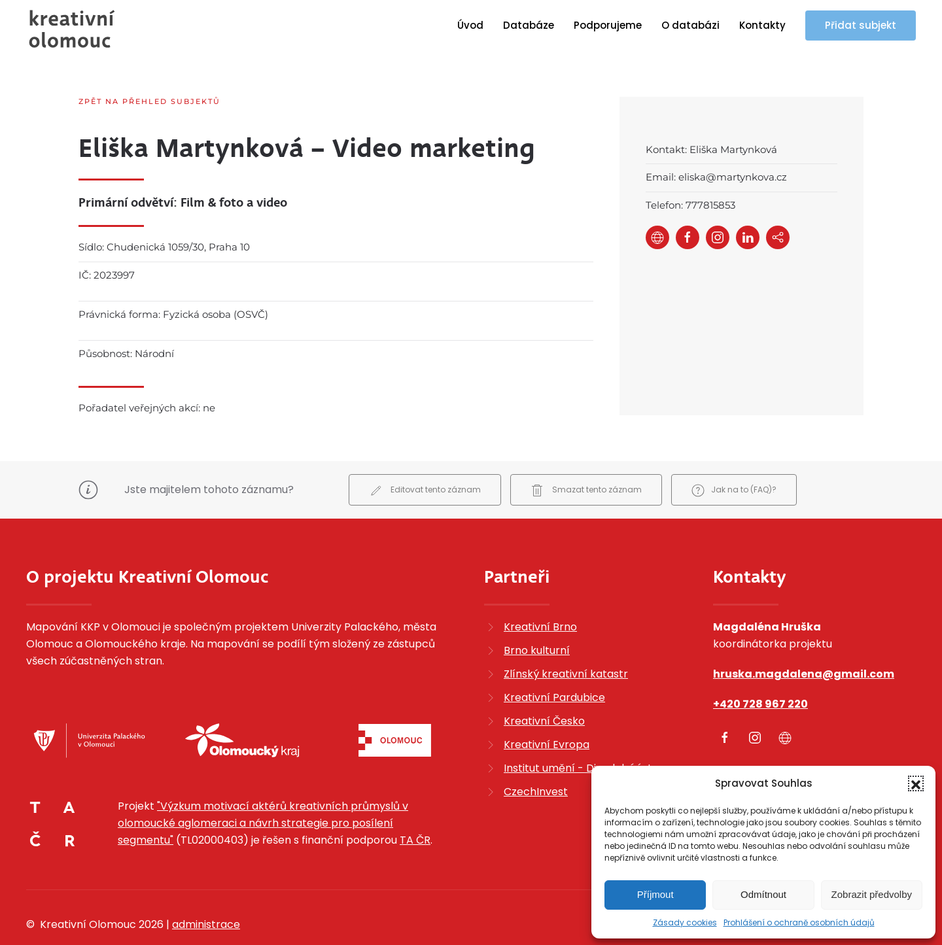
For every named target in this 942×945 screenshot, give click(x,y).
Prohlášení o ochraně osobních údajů (799, 922)
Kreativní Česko (544, 686)
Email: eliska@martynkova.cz (716, 177)
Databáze (528, 25)
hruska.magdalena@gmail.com (803, 639)
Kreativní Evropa (546, 709)
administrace (206, 890)
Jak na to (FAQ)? (733, 456)
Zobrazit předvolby (871, 894)
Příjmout (655, 894)
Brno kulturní (537, 615)
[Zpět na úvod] (72, 29)
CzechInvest (536, 757)
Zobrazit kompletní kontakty (787, 739)
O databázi (690, 25)
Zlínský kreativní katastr (566, 639)
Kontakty (762, 25)
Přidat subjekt (860, 25)
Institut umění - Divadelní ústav (584, 733)
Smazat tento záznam (586, 456)
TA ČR (415, 806)
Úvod (470, 25)
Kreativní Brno (540, 592)
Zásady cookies (685, 922)
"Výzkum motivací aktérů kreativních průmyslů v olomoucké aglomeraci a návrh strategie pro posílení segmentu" (263, 789)
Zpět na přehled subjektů (149, 101)
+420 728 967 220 (760, 669)
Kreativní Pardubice (554, 662)
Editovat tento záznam (425, 456)
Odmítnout (763, 894)
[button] (915, 783)
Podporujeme (608, 25)
